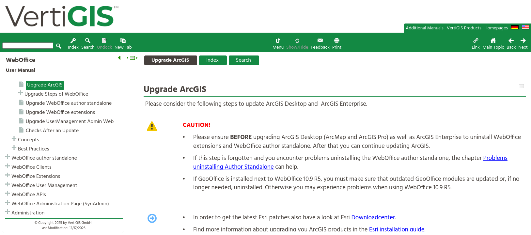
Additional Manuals (425, 28)
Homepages (496, 28)
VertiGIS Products (464, 28)
